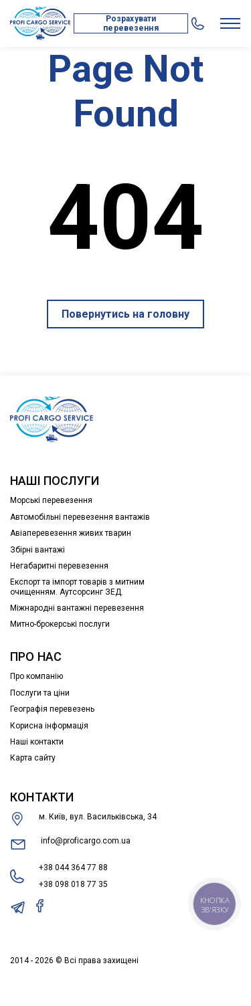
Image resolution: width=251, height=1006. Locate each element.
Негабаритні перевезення (59, 566)
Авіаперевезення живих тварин (70, 533)
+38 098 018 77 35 (73, 884)
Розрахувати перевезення (130, 23)
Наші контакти (37, 741)
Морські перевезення (51, 500)
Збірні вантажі (37, 550)
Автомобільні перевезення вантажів (80, 517)
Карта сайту (33, 758)
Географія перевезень (52, 709)
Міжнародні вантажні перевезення (77, 608)
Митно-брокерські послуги (60, 624)
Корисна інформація (49, 725)
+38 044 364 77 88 (73, 867)
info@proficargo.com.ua (70, 844)
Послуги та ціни (40, 693)
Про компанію (36, 676)
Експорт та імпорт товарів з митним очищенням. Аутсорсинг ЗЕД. (77, 586)
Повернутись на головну (125, 314)
